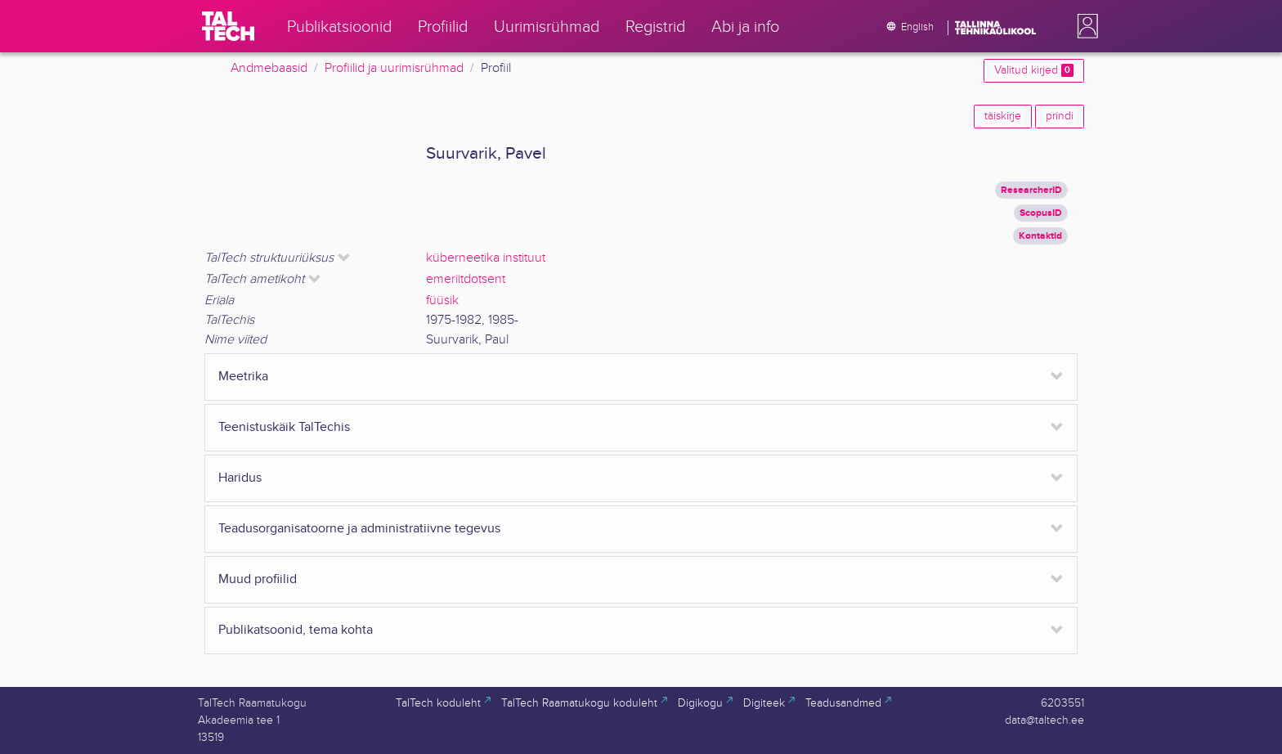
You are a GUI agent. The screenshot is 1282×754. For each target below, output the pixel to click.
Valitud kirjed (1034, 70)
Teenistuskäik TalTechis (284, 427)
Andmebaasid (269, 68)
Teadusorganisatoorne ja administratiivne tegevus (359, 528)
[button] (1084, 26)
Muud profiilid (257, 579)
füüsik (442, 300)
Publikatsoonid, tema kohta (295, 630)
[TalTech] (228, 26)
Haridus (240, 478)
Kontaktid (1040, 236)
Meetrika (243, 376)
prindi (1060, 116)
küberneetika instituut (485, 258)
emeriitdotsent (465, 279)
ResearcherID (1031, 190)
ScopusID (1041, 213)
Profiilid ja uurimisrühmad (394, 68)
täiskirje (1002, 116)
